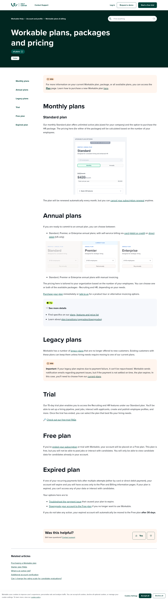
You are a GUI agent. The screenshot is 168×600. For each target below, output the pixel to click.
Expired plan (22, 124)
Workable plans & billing (56, 18)
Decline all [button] (159, 596)
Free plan (20, 116)
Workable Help (17, 18)
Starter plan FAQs (19, 566)
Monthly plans (22, 81)
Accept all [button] (145, 595)
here (106, 88)
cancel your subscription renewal (127, 200)
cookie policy (35, 597)
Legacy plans (22, 98)
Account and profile (34, 18)
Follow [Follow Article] (15, 58)
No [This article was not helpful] (151, 536)
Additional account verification (24, 574)
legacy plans (77, 350)
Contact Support (41, 5)
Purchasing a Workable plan (23, 563)
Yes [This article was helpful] (139, 536)
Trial (18, 107)
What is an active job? (21, 570)
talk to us (84, 294)
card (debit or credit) (134, 233)
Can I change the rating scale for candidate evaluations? (36, 578)
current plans (94, 376)
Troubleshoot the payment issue (65, 501)
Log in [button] (112, 5)
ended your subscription (64, 446)
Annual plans (22, 89)
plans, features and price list (84, 314)
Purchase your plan (53, 294)
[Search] (132, 18)
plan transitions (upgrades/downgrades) (81, 319)
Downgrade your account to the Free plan (70, 506)
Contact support (68, 537)
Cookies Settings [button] (131, 596)
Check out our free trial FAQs (61, 419)
